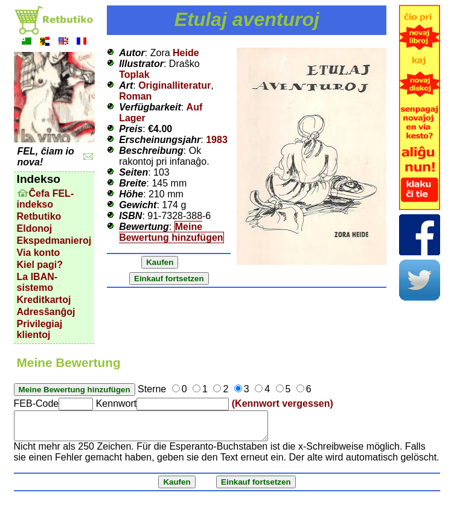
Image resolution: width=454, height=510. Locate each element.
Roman (135, 96)
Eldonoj (35, 228)
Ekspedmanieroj (54, 240)
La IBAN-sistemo (37, 282)
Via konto (38, 252)
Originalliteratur (174, 85)
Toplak (134, 74)
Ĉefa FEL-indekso (45, 198)
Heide (186, 53)
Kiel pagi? (40, 265)
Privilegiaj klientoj (40, 329)
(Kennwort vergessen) (282, 403)
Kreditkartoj (44, 300)
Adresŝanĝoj (46, 312)
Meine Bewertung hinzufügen (171, 232)
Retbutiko (39, 216)
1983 (217, 140)
